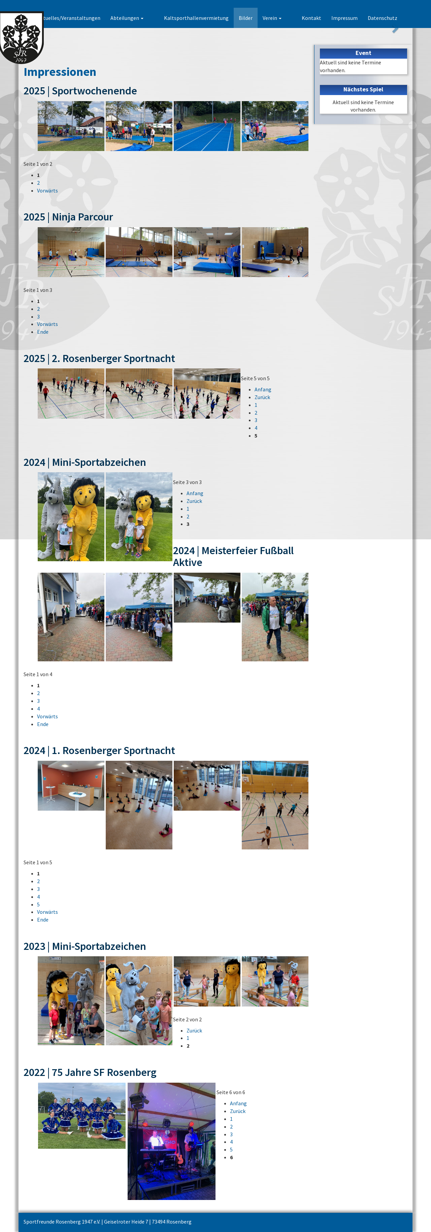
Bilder (256, 17)
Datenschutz (382, 17)
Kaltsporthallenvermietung (206, 17)
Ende (42, 331)
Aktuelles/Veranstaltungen (89, 17)
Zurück (262, 397)
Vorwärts (47, 190)
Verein (282, 17)
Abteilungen (147, 17)
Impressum (344, 17)
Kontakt (311, 17)
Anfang (263, 389)
